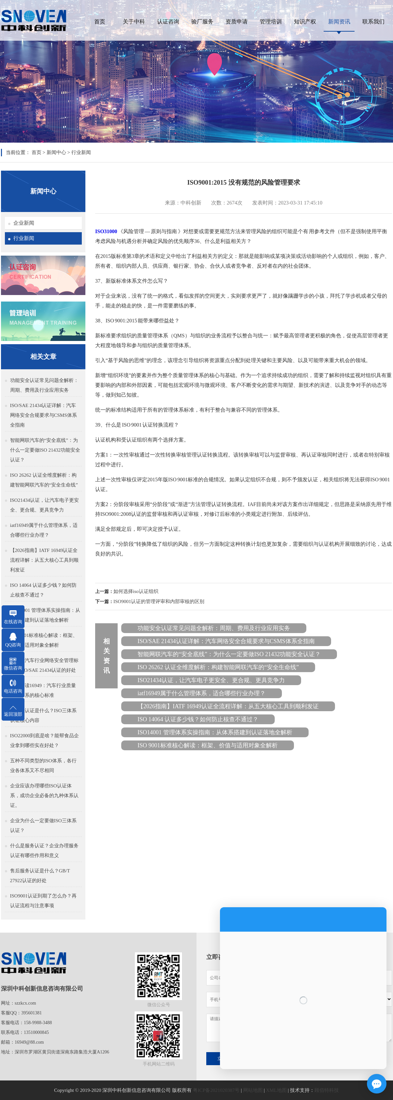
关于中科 (134, 22)
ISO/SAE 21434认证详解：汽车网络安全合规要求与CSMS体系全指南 (43, 415)
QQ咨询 (13, 644)
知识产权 (305, 22)
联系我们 (373, 22)
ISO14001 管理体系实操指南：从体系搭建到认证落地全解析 (45, 615)
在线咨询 (13, 621)
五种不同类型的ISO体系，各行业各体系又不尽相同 (43, 765)
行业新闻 (81, 152)
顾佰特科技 (326, 1090)
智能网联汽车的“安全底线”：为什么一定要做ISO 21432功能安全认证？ (45, 450)
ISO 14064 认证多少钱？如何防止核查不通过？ (43, 590)
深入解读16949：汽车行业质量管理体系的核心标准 (43, 690)
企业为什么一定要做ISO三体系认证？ (43, 825)
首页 (99, 22)
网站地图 (253, 1090)
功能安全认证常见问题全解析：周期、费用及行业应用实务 (44, 385)
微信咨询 (13, 668)
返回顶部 (13, 714)
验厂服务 (202, 22)
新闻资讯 (339, 22)
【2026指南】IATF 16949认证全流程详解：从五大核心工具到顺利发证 (44, 560)
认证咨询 (168, 22)
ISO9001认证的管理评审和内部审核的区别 (158, 601)
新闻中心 (56, 152)
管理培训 (271, 22)
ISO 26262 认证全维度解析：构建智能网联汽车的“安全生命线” (44, 479)
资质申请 (237, 22)
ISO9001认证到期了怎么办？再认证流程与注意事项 (43, 900)
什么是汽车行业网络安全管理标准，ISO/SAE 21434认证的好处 (44, 665)
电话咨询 (13, 691)
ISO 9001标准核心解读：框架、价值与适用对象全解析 (44, 640)
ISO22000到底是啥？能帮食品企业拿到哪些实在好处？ (44, 740)
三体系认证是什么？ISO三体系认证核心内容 (43, 715)
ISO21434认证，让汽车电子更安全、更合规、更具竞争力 (44, 505)
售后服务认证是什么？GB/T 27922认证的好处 (40, 875)
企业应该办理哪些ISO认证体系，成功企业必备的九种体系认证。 (44, 795)
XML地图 (276, 1090)
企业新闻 (23, 223)
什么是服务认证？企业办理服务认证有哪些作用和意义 (44, 850)
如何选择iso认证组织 (135, 591)
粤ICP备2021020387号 (216, 1090)
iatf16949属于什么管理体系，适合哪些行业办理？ (44, 530)
